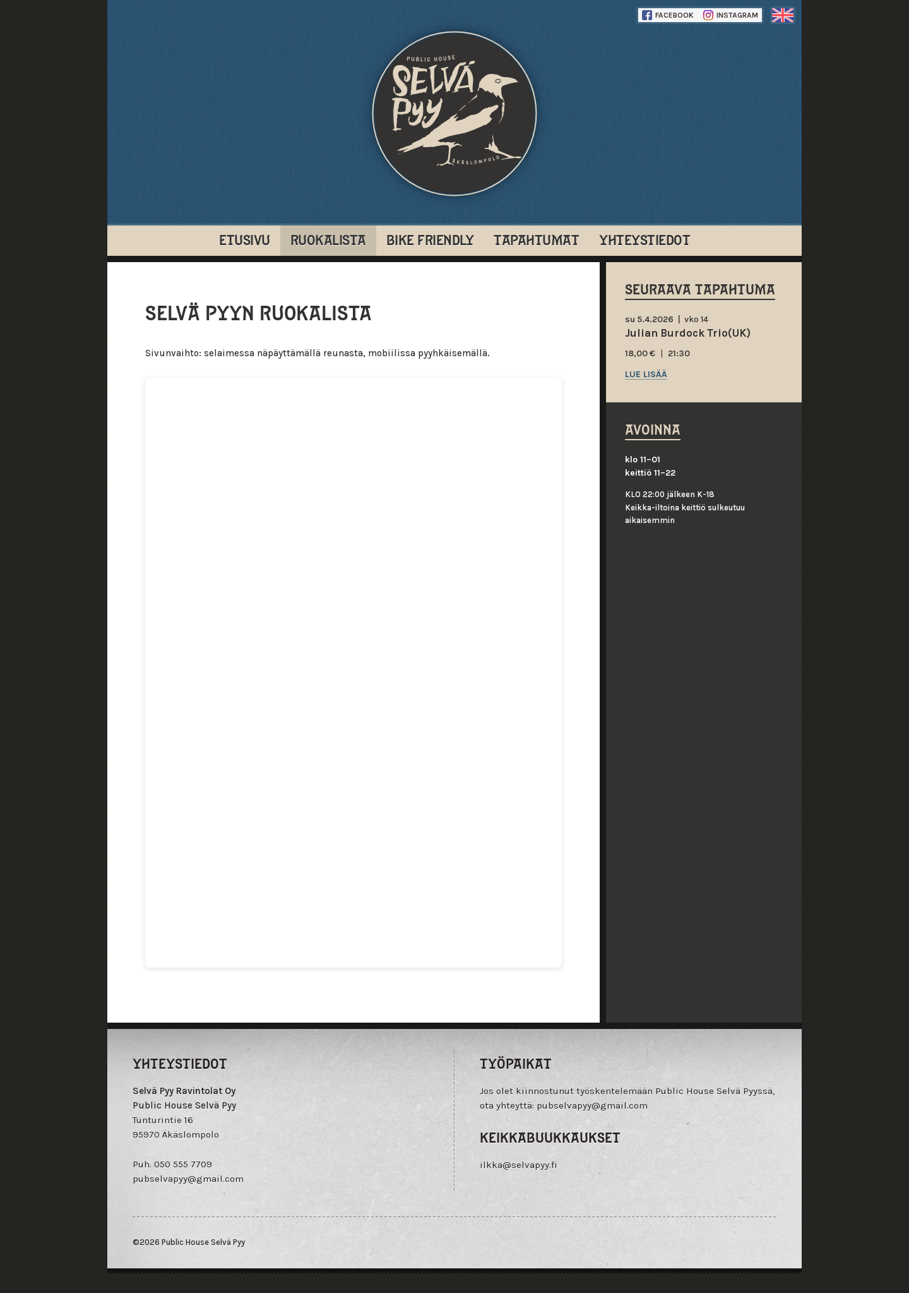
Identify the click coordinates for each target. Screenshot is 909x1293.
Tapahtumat (536, 239)
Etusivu (244, 239)
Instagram (730, 15)
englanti (782, 15)
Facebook (668, 15)
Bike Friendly (430, 239)
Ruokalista (328, 239)
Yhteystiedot (644, 239)
